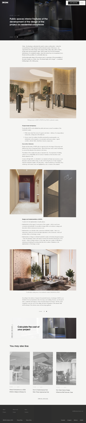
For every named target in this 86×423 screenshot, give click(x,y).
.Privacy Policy (19, 420)
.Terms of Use (28, 420)
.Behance (76, 420)
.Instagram (69, 420)
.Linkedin (81, 420)
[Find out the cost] (42, 334)
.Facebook (63, 420)
